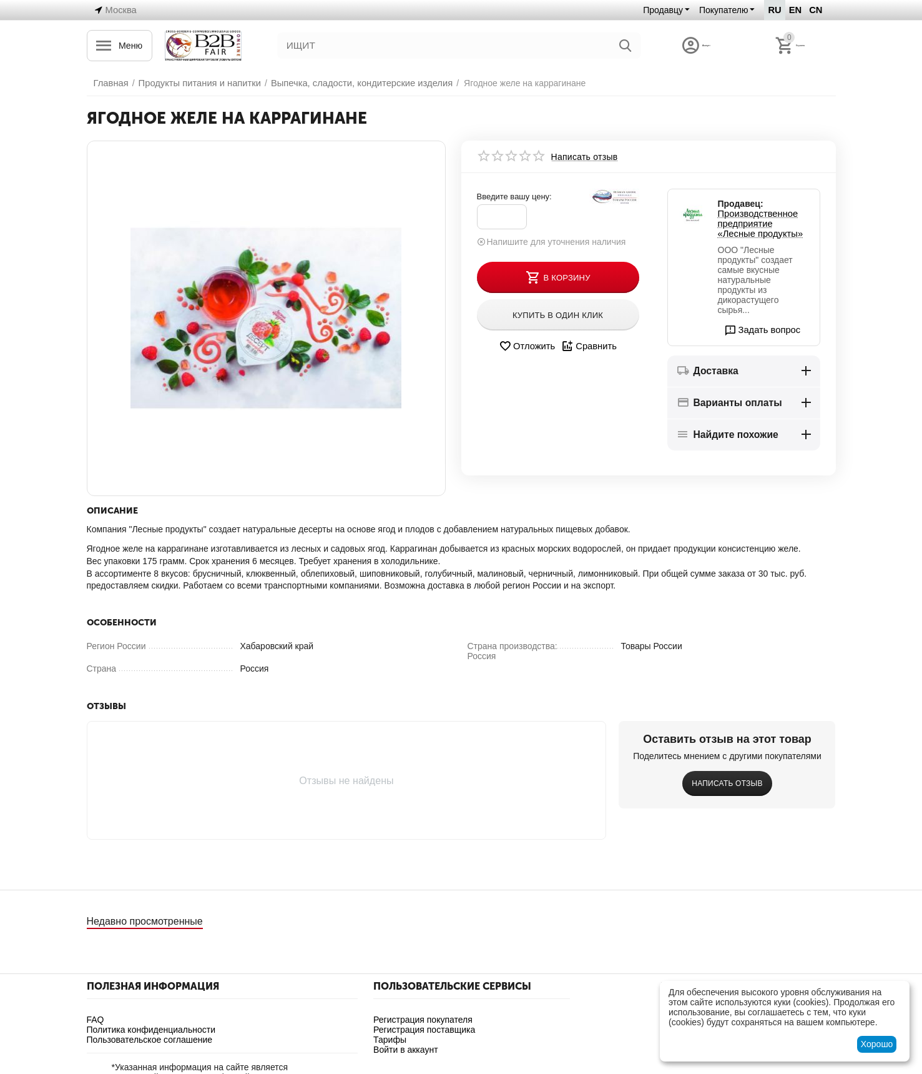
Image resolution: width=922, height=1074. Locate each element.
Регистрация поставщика (424, 1030)
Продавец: (740, 204)
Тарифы (389, 1040)
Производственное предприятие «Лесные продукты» (763, 224)
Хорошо (877, 1044)
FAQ (95, 1020)
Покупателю (725, 10)
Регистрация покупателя (423, 1020)
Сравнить (587, 346)
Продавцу (665, 10)
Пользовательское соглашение (150, 1040)
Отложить (528, 346)
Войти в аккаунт (405, 1050)
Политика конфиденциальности (151, 1030)
